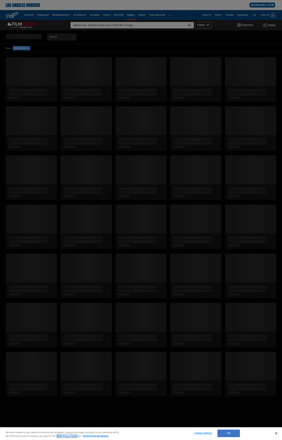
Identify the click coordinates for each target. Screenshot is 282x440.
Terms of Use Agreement (95, 436)
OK (228, 433)
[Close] (276, 433)
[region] (141, 433)
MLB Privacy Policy (67, 436)
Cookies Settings (203, 433)
